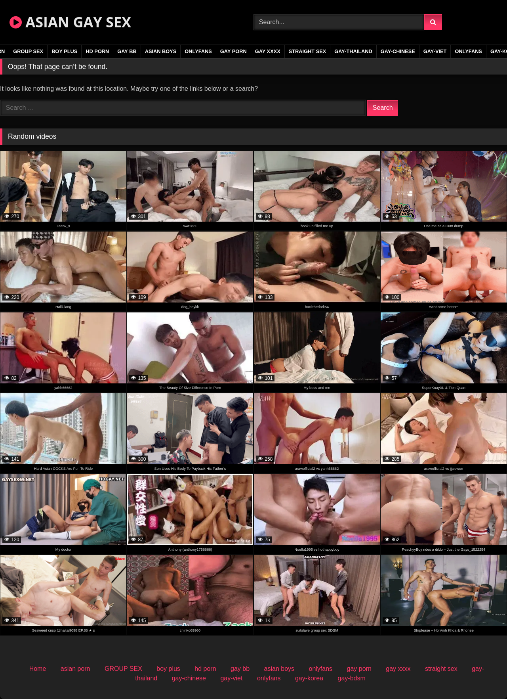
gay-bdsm (352, 678)
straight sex (307, 51)
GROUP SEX (28, 51)
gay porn (233, 51)
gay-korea (309, 678)
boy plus (64, 51)
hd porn (97, 51)
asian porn (75, 668)
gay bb (126, 51)
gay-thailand (353, 51)
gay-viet (435, 51)
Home (37, 668)
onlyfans (198, 51)
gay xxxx (267, 51)
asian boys (161, 51)
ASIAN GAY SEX (70, 22)
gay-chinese (398, 51)
